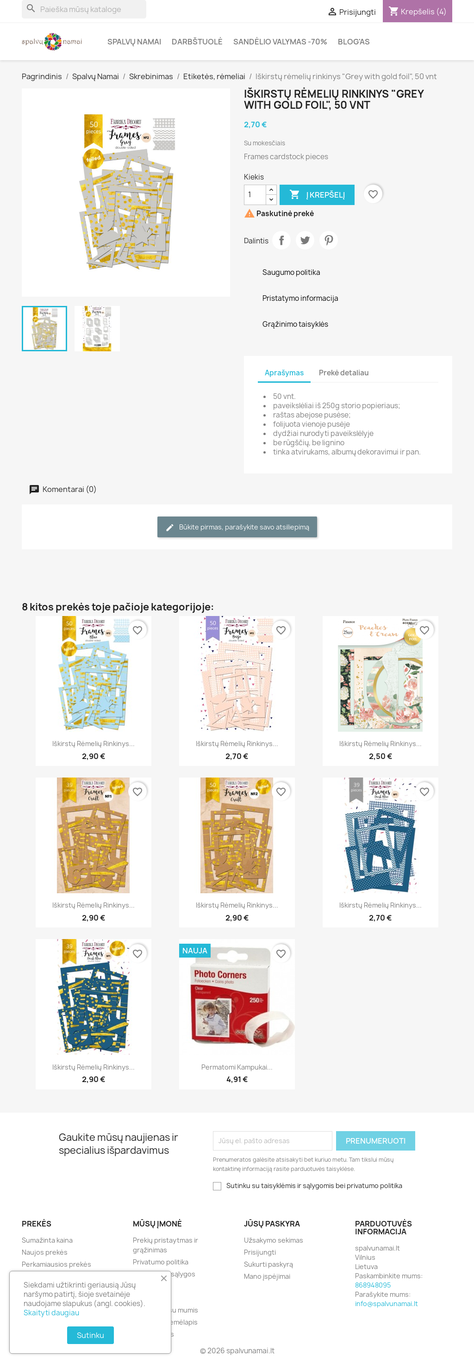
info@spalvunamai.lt (386, 1303)
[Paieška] (84, 9)
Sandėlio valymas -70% (280, 42)
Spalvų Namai (134, 42)
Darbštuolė (197, 42)
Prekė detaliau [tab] (344, 373)
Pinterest (328, 240)
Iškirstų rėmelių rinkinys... (93, 743)
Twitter (305, 240)
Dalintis (281, 240)
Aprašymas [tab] (284, 373)
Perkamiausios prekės (56, 1264)
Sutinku (90, 1335)
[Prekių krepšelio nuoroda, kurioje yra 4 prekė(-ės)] (417, 11)
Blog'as (354, 42)
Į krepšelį (317, 195)
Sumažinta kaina (47, 1240)
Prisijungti (260, 1252)
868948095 (373, 1285)
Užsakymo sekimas (273, 1240)
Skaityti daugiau (51, 1313)
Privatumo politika (160, 1261)
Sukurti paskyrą (268, 1264)
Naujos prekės (45, 1252)
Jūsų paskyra (272, 1224)
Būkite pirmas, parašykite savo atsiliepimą (237, 527)
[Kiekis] (255, 195)
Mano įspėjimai (267, 1276)
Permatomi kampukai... (237, 1067)
